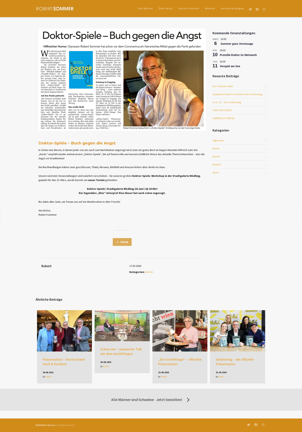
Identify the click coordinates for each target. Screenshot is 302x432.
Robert (48, 376)
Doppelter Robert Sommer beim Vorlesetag (238, 94)
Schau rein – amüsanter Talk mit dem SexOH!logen (121, 351)
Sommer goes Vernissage (237, 43)
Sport (216, 172)
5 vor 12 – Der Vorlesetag (227, 102)
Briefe (216, 148)
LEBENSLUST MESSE (224, 118)
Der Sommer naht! (223, 86)
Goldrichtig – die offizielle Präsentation (235, 361)
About (59, 425)
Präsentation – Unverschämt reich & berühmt (64, 361)
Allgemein (218, 140)
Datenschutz (69, 425)
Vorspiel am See (230, 66)
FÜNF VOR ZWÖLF (222, 110)
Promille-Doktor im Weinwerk (238, 55)
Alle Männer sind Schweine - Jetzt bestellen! (151, 400)
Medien (217, 164)
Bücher (149, 272)
